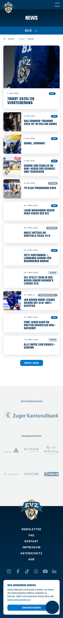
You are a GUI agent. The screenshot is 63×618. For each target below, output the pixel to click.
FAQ (31, 535)
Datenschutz (32, 553)
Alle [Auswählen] (31, 30)
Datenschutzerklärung (19, 599)
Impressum (31, 547)
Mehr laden (31, 363)
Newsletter (31, 529)
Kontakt (31, 541)
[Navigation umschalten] (57, 5)
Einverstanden (31, 607)
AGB (31, 559)
